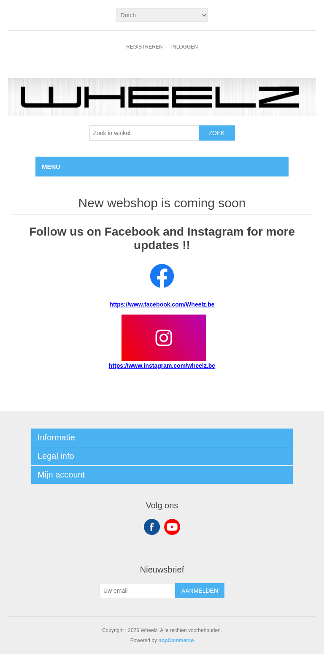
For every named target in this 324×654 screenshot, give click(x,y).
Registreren (144, 47)
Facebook (152, 527)
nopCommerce (176, 640)
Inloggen (184, 47)
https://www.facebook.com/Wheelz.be (161, 304)
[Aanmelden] (138, 590)
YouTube (172, 527)
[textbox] (144, 133)
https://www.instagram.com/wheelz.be (162, 365)
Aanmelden (199, 590)
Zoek (216, 133)
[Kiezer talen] (162, 15)
